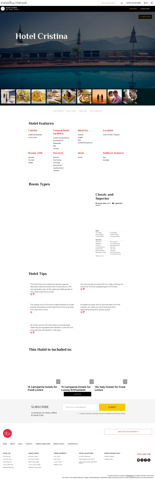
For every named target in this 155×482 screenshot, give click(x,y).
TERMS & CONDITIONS (43, 444)
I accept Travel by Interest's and (101, 413)
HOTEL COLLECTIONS (133, 3)
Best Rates (133, 8)
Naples (11, 9)
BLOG (146, 3)
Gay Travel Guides (33, 459)
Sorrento (16, 9)
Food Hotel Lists (7, 461)
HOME (5, 444)
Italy (7, 9)
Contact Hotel (144, 8)
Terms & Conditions (105, 413)
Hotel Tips (83, 111)
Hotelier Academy (109, 456)
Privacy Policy (120, 413)
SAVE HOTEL (145, 17)
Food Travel (57, 459)
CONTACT (29, 444)
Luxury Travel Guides (34, 464)
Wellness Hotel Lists (8, 467)
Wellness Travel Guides (34, 467)
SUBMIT (112, 407)
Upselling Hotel (108, 459)
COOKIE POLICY (73, 444)
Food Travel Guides (33, 461)
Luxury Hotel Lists (8, 464)
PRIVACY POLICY (59, 444)
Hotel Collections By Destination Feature (88, 462)
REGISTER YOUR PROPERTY (128, 432)
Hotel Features (58, 111)
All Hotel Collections (84, 456)
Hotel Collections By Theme (87, 459)
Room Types (71, 111)
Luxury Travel (57, 461)
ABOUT (12, 444)
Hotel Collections (96, 111)
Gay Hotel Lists (7, 459)
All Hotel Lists (6, 456)
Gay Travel (57, 456)
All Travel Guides (33, 456)
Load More (77, 394)
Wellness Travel (58, 464)
